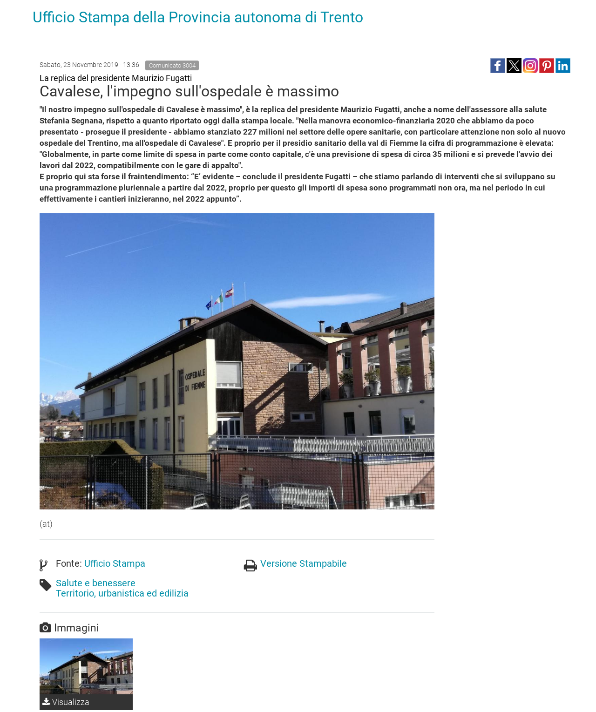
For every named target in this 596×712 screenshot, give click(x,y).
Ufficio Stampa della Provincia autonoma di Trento (198, 17)
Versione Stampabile (303, 563)
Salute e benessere (95, 583)
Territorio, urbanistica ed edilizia (122, 593)
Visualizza (65, 702)
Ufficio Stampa (114, 563)
